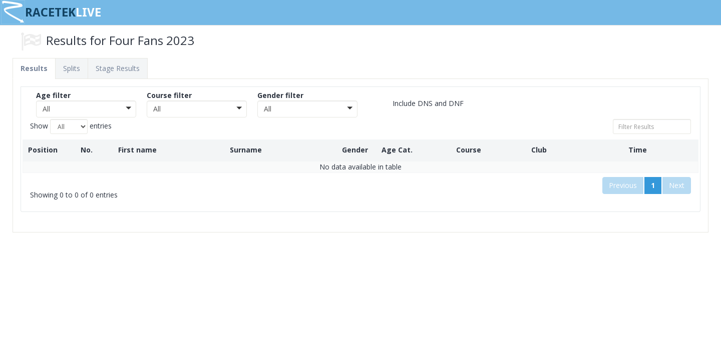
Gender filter (280, 95)
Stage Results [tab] (118, 68)
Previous (623, 185)
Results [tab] (34, 68)
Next (676, 185)
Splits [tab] (71, 68)
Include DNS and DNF (421, 103)
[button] (86, 109)
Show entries (71, 126)
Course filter (169, 95)
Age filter (53, 95)
